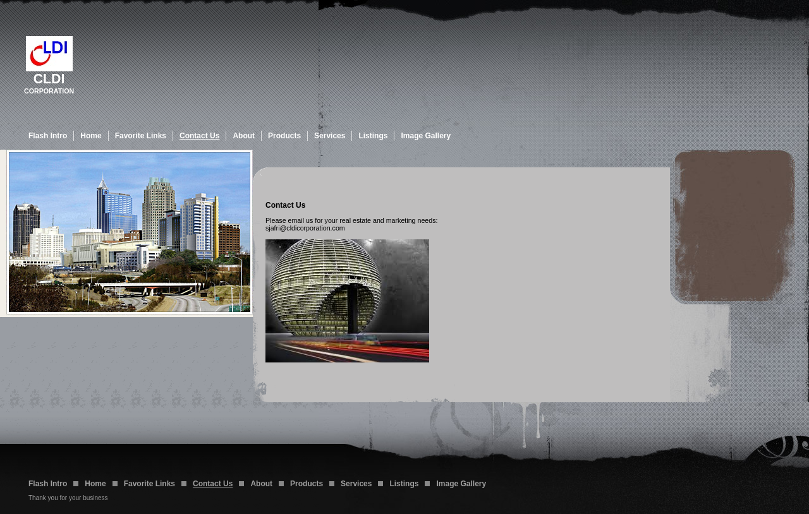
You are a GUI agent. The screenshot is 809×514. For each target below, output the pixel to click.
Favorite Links (140, 135)
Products (284, 135)
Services (329, 135)
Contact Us (199, 135)
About (244, 135)
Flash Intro (47, 135)
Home (90, 135)
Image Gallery (426, 135)
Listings (372, 135)
